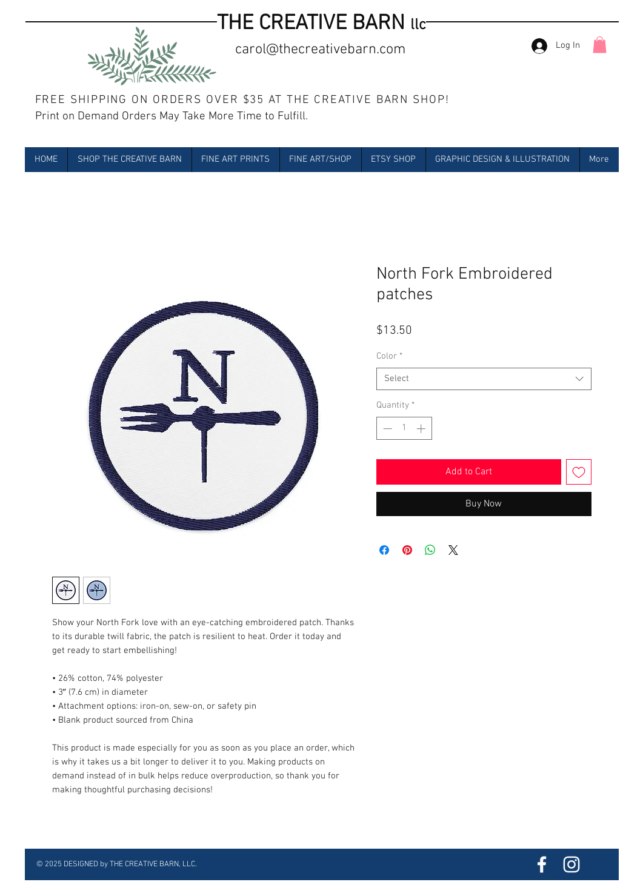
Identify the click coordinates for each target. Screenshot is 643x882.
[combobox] (483, 379)
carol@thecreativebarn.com (320, 49)
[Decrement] (386, 428)
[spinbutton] (404, 428)
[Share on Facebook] (384, 550)
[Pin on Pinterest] (407, 550)
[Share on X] (453, 550)
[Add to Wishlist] (578, 472)
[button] (600, 44)
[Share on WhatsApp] (430, 550)
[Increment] (422, 428)
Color (389, 356)
